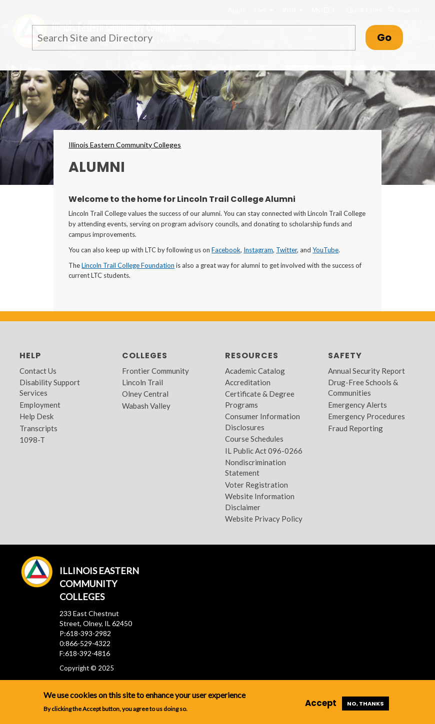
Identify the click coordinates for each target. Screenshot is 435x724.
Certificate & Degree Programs (259, 399)
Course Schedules (254, 438)
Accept (320, 703)
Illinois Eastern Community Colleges (124, 144)
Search (404, 9)
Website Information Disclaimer (259, 501)
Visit (292, 9)
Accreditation (247, 382)
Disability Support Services (50, 387)
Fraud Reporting (355, 428)
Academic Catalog (255, 370)
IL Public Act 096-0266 (263, 450)
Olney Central (145, 393)
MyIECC (325, 9)
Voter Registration (256, 484)
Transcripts (39, 428)
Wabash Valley (146, 405)
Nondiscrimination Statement (255, 467)
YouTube (325, 250)
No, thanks (365, 704)
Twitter (286, 250)
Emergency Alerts (357, 404)
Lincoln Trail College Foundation (128, 265)
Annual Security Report (366, 370)
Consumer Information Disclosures (262, 421)
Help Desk (37, 416)
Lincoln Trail (142, 382)
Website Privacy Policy (263, 518)
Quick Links (364, 9)
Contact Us (38, 370)
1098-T (32, 439)
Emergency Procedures (366, 416)
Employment (40, 404)
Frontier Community (155, 370)
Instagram (258, 250)
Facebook (226, 250)
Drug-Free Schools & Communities (363, 387)
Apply (237, 9)
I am (264, 9)
